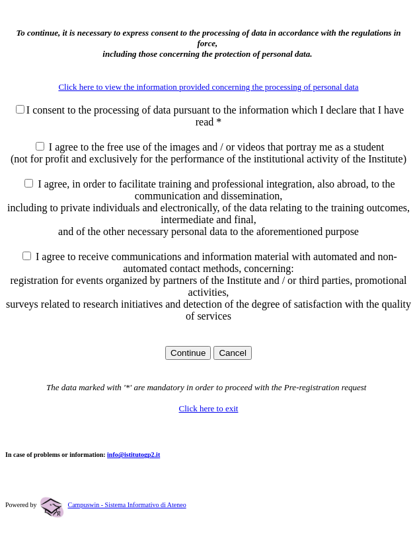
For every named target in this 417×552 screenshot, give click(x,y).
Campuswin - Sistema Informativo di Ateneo (127, 504)
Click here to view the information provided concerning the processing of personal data (208, 87)
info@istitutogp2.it (133, 454)
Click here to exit (209, 408)
